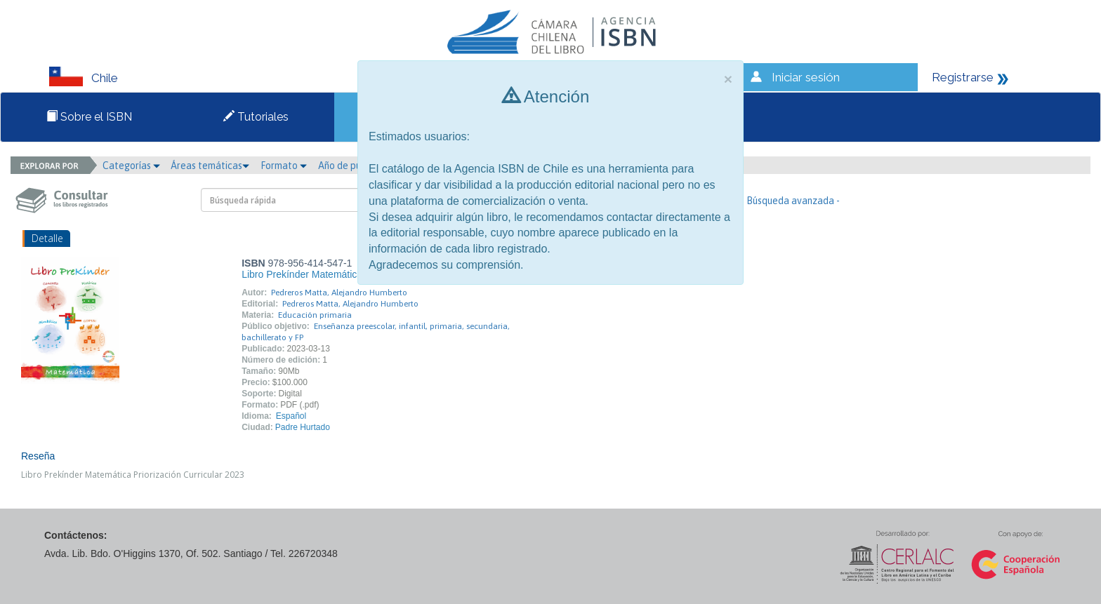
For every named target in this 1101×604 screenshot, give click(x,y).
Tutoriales (256, 116)
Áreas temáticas (210, 165)
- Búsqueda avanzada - (790, 200)
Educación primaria (315, 315)
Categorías (131, 165)
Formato (284, 165)
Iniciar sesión (806, 77)
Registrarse (963, 77)
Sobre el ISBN (89, 116)
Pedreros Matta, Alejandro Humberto (339, 292)
